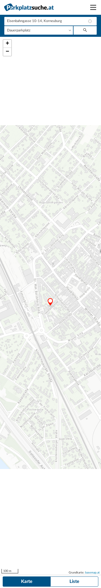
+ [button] (7, 44)
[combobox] (50, 21)
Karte (26, 581)
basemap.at (92, 572)
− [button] (7, 52)
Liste (74, 581)
